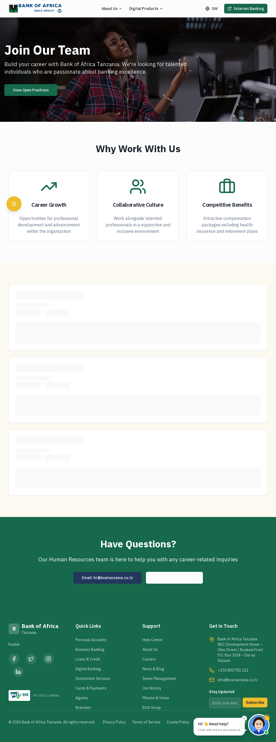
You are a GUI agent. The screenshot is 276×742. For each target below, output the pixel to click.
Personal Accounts (91, 639)
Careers (149, 659)
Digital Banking (88, 668)
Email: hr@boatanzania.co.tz (107, 577)
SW (211, 8)
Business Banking (90, 649)
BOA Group (151, 707)
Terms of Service (146, 722)
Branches (83, 707)
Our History (151, 688)
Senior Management (159, 678)
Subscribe (255, 702)
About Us (150, 649)
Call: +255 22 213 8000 (174, 577)
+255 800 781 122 (233, 670)
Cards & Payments (91, 688)
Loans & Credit (88, 659)
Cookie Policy (178, 722)
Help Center (152, 639)
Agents (82, 697)
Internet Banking (245, 8)
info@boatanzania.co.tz (238, 679)
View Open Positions (31, 90)
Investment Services (93, 678)
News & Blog (153, 668)
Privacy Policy (114, 722)
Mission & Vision (155, 697)
